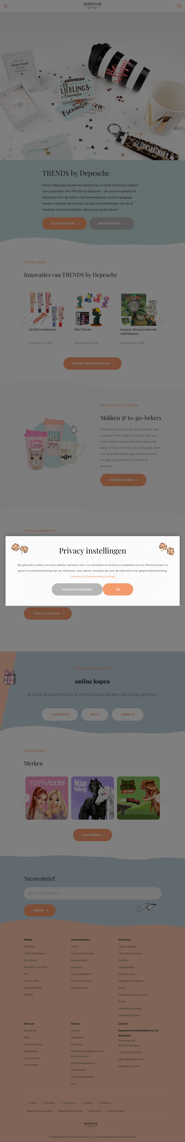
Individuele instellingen (77, 589)
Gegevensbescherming (101, 576)
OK (118, 589)
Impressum (77, 576)
